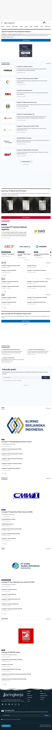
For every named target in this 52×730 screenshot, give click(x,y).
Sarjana (3, 294)
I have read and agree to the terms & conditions (11, 380)
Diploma (3, 278)
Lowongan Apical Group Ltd (7, 524)
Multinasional (4, 478)
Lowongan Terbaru (5, 63)
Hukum (3, 650)
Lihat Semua (48, 63)
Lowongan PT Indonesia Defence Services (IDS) (27, 150)
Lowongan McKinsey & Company (24, 138)
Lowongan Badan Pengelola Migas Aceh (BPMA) (11, 659)
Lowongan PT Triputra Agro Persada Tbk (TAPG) (28, 126)
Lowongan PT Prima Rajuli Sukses (8, 270)
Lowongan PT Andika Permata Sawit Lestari (27, 102)
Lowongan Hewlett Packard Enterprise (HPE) (11, 349)
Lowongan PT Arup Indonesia (8, 254)
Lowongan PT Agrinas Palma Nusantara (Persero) (12, 453)
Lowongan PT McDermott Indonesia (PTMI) (10, 265)
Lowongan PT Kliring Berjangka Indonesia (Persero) (16, 441)
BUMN (2, 407)
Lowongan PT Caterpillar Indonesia (24, 66)
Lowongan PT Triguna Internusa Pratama (10, 286)
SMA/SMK (3, 262)
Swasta (3, 548)
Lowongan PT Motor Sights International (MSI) (11, 528)
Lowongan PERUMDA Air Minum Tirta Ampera (11, 669)
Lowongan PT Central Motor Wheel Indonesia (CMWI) (17, 512)
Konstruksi (4, 224)
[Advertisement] (26, 10)
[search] (46, 23)
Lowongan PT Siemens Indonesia (8, 538)
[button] (3, 205)
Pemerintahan (4, 618)
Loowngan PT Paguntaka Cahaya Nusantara (10, 468)
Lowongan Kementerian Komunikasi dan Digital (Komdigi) (13, 679)
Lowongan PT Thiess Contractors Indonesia (36, 270)
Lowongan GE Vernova (32, 265)
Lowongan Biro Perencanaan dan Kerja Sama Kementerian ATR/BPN (16, 674)
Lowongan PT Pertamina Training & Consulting (11, 463)
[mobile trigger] (2, 23)
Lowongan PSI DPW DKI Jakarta (10, 652)
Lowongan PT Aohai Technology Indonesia (36, 349)
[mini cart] (43, 23)
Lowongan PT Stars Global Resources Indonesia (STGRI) (17, 582)
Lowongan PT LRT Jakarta (7, 664)
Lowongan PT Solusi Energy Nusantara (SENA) (27, 78)
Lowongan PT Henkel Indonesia (9, 357)
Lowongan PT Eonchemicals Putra (24, 90)
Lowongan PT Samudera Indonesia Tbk (25, 114)
